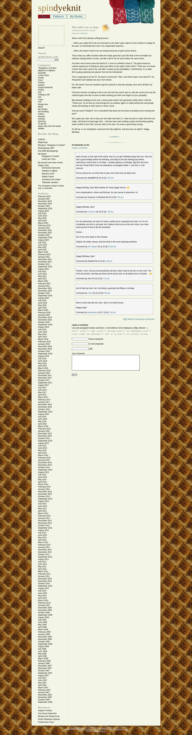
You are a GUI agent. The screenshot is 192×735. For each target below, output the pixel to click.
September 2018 (45, 354)
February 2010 (44, 603)
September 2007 (45, 673)
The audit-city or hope (85, 27)
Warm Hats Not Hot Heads (49, 126)
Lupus (40, 99)
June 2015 (42, 448)
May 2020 (42, 305)
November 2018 (45, 349)
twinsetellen (93, 312)
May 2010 (42, 596)
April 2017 (42, 395)
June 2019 (42, 332)
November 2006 (45, 697)
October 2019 (44, 322)
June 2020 (42, 303)
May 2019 (42, 334)
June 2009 (42, 622)
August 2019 (43, 327)
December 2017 (45, 375)
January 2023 (44, 228)
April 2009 (42, 627)
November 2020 (45, 291)
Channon (92, 212)
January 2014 (44, 489)
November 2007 (45, 668)
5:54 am (119, 197)
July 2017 (42, 387)
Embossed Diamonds (51, 168)
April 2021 (42, 279)
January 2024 (44, 199)
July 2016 (42, 416)
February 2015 (44, 458)
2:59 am (110, 178)
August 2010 (43, 588)
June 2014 (42, 477)
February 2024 (44, 196)
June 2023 (42, 216)
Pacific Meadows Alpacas (49, 719)
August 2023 (43, 211)
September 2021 (45, 266)
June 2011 (42, 564)
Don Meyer (92, 246)
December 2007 (45, 666)
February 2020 (44, 312)
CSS (126, 729)
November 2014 (45, 465)
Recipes (41, 116)
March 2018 (43, 368)
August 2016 (43, 414)
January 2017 (44, 402)
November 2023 (45, 204)
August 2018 (43, 356)
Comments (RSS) (92, 729)
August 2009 (43, 617)
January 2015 (44, 460)
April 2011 (42, 569)
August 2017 (43, 385)
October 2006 (44, 700)
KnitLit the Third (48, 159)
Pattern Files (43, 165)
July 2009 (42, 620)
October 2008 (44, 641)
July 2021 (42, 271)
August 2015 (43, 443)
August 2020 (43, 298)
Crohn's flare (43, 75)
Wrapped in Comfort (50, 156)
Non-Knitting (43, 111)
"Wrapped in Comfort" (47, 68)
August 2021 (43, 269)
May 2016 (42, 421)
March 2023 (43, 223)
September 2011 (45, 557)
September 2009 (45, 615)
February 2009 (44, 632)
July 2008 (42, 649)
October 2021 (44, 264)
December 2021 (45, 259)
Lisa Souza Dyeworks (47, 713)
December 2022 (45, 230)
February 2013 (44, 516)
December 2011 (45, 550)
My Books (76, 16)
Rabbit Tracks (48, 176)
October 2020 (44, 293)
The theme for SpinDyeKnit (77, 728)
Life (39, 97)
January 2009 (44, 634)
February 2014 (44, 487)
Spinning (42, 121)
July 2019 (42, 329)
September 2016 (45, 412)
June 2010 (42, 593)
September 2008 (45, 644)
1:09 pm (108, 261)
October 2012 (44, 525)
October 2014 (44, 467)
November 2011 (45, 552)
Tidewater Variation (50, 182)
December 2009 (45, 608)
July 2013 (42, 504)
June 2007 (42, 680)
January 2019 (44, 344)
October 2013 (44, 496)
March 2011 (43, 571)
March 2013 (43, 513)
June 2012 (42, 535)
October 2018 (44, 351)
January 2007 (44, 692)
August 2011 (43, 559)
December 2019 (45, 317)
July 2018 (42, 358)
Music (40, 107)
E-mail (92, 344)
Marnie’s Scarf (48, 174)
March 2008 (43, 658)
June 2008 (42, 651)
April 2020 (42, 308)
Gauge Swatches (45, 87)
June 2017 (42, 390)
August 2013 (43, 501)
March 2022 (43, 252)
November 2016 (45, 407)
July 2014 (42, 475)
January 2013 (44, 518)
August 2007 (43, 675)
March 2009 (43, 629)
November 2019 (45, 320)
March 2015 (43, 455)
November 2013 (45, 494)
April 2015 (42, 453)
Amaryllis (42, 73)
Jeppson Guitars (45, 710)
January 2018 (44, 373)
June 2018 (42, 361)
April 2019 (42, 337)
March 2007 (43, 687)
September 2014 (45, 470)
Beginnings (43, 142)
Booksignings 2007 (46, 148)
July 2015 (42, 446)
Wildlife (41, 128)
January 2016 (44, 431)
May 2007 (42, 683)
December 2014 (45, 462)
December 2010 (45, 579)
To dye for (42, 124)
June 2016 (42, 419)
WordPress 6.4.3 (100, 731)
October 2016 (44, 409)
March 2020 (43, 310)
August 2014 (43, 472)
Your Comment (78, 353)
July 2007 (42, 678)
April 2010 (42, 598)
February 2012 (44, 545)
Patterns (58, 16)
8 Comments (114, 137)
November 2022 (45, 233)
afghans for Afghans (46, 70)
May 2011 (42, 566)
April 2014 (42, 482)
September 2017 (45, 383)
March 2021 (43, 281)
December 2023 (45, 201)
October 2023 (44, 206)
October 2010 (44, 583)
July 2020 (42, 300)
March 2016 (43, 426)
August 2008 (43, 646)
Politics (41, 114)
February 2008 (44, 661)
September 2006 (45, 702)
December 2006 (45, 695)
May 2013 (42, 508)
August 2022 (43, 240)
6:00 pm (106, 293)
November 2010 (45, 581)
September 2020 (45, 296)
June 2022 (42, 245)
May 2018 (42, 363)
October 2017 (44, 380)
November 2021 (45, 262)
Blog (44, 16)
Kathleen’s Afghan (50, 171)
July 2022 (42, 242)
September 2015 (45, 441)
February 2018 (44, 371)
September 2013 (45, 499)
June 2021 (42, 274)
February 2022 (44, 254)
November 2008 (45, 639)
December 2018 (45, 346)
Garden (41, 85)
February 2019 (44, 341)
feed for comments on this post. (139, 319)
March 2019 (43, 339)
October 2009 (44, 612)
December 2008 (45, 637)
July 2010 (42, 591)
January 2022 (44, 257)
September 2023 (45, 208)
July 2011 (42, 562)
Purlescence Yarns (46, 722)
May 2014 (42, 479)
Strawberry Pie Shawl (51, 179)
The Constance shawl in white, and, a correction (51, 187)
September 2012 (45, 528)
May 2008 (42, 654)
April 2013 (42, 511)
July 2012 (42, 533)
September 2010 (45, 586)
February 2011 (44, 574)
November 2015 (45, 436)
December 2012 (45, 521)
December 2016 (45, 404)
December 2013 (45, 491)
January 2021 (44, 286)
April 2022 (42, 250)
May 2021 (42, 276)
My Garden (43, 109)
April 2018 (42, 366)
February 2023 (44, 225)
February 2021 (44, 283)
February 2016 (44, 429)
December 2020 (45, 288)
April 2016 (42, 424)
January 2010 (44, 605)
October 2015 (44, 438)
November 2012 (45, 523)
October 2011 (44, 554)
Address (41, 139)
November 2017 (45, 378)
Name (91, 339)
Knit (39, 92)
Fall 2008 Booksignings (48, 151)
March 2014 (43, 484)
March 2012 (43, 542)
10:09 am (112, 246)
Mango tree (43, 104)
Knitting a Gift (44, 95)
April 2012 (42, 540)
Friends (41, 82)
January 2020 (44, 315)
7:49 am (109, 212)
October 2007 (44, 671)
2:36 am (112, 312)
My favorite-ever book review (50, 162)
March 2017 (43, 397)
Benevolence (103, 728)
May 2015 (42, 450)
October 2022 (44, 235)
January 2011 (44, 576)
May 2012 (42, 537)
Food (40, 80)
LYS (40, 102)
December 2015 (45, 433)
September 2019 (45, 325)
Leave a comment (79, 148)
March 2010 (43, 600)
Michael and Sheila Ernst (48, 716)
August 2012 (43, 530)
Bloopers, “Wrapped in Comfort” (51, 145)
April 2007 (42, 685)
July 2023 (42, 213)
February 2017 (44, 400)
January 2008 (44, 663)
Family (41, 78)
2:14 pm (106, 278)
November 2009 (45, 610)
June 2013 (42, 506)
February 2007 (44, 690)
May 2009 (42, 625)
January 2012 (44, 547)
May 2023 (42, 218)
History (41, 90)
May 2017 (42, 392)
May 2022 (42, 247)
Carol (90, 293)
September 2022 (45, 237)
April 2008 (42, 656)
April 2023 (42, 221)
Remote (41, 119)
